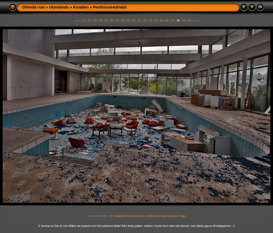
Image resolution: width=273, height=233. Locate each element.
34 (156, 20)
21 (83, 20)
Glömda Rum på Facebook (162, 215)
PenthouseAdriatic (110, 7)
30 (133, 20)
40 (189, 20)
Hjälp (182, 215)
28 (122, 20)
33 (150, 20)
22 (89, 20)
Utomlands (59, 7)
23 (95, 20)
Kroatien (81, 7)
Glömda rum (33, 7)
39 (183, 20)
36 (167, 20)
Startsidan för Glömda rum (130, 215)
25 (105, 20)
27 (117, 20)
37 (172, 20)
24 (100, 20)
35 (161, 20)
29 (128, 20)
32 (144, 20)
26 (111, 20)
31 (139, 20)
